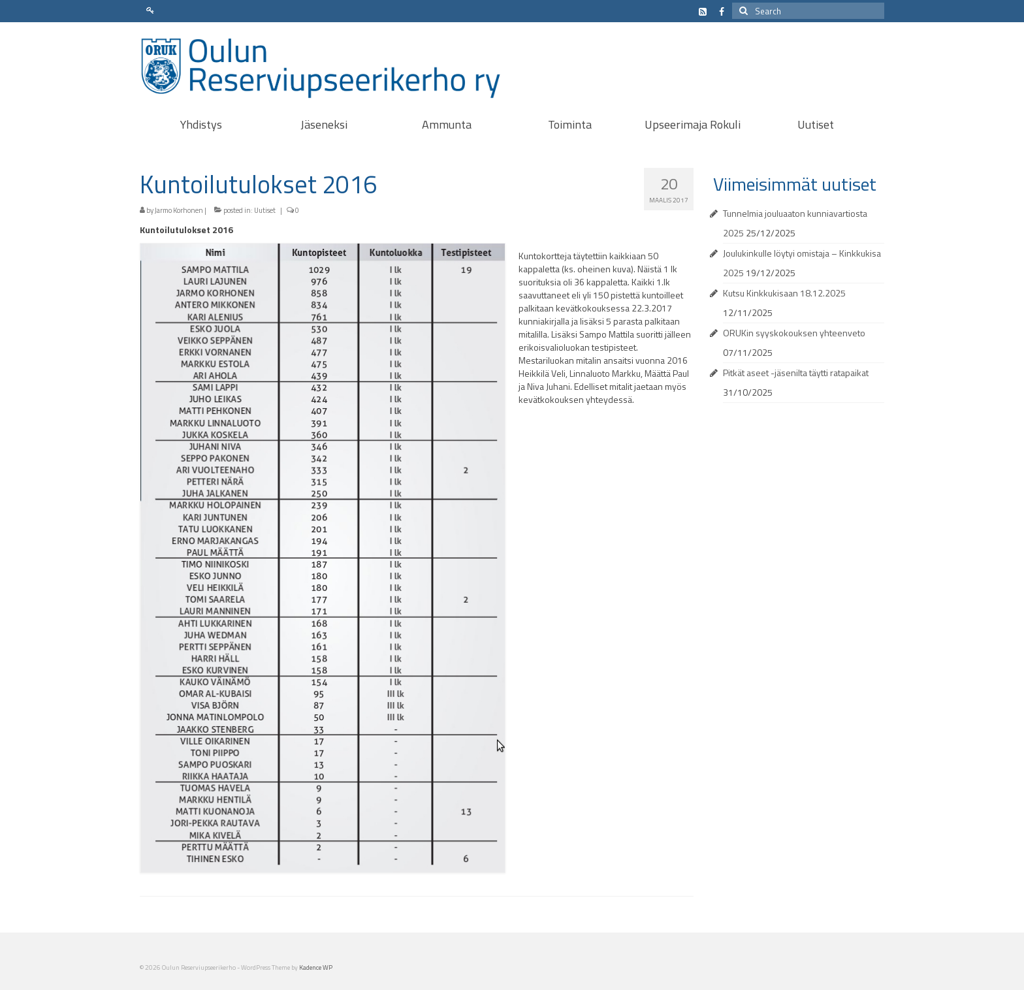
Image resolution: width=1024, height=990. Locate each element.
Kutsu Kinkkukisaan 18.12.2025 (784, 293)
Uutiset (265, 210)
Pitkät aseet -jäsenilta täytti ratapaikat (796, 372)
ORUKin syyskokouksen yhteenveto (794, 333)
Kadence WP (315, 967)
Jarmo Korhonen (179, 210)
